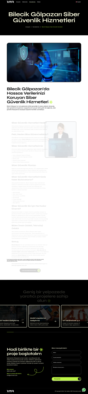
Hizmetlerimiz (32, 1)
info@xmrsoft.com (12, 375)
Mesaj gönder (67, 378)
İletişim (38, 1)
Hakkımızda (24, 1)
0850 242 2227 (11, 371)
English (78, 1)
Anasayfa (18, 1)
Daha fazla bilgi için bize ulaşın (31, 270)
